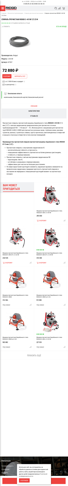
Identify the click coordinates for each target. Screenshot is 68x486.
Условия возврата (7, 466)
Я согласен (24, 480)
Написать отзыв (24, 23)
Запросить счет (19, 76)
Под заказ (6, 305)
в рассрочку (9, 84)
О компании (5, 469)
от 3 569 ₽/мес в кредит (14, 81)
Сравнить (5, 26)
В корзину (6, 76)
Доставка (4, 473)
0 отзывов (14, 23)
